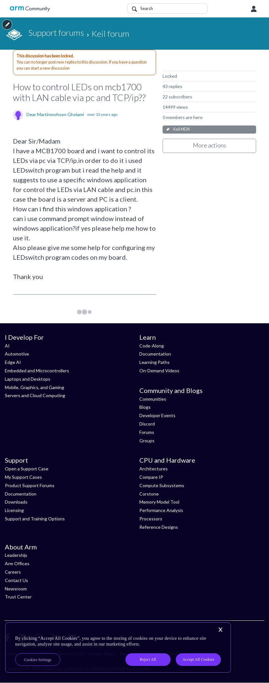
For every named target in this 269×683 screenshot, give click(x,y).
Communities (152, 399)
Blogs (145, 407)
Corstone (149, 494)
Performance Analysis (161, 510)
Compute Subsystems (161, 485)
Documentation (155, 354)
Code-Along (151, 345)
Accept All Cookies (198, 659)
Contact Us (16, 580)
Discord (147, 424)
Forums (146, 432)
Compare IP (151, 477)
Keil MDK (181, 129)
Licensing (14, 510)
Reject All (148, 659)
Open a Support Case (26, 468)
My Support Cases (23, 477)
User (254, 9)
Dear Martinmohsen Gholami (55, 114)
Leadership (16, 555)
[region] (118, 647)
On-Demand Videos (159, 370)
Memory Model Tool (159, 502)
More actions (209, 145)
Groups (146, 440)
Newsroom (16, 588)
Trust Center (18, 596)
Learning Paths (154, 362)
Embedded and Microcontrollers (37, 370)
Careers (13, 572)
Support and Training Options (35, 518)
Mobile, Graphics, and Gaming (34, 387)
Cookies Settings (38, 660)
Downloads (16, 502)
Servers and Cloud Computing (35, 395)
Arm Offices (17, 563)
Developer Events (157, 415)
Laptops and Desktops (27, 379)
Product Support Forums (30, 485)
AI (7, 345)
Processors (150, 518)
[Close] (220, 630)
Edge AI (13, 362)
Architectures (153, 468)
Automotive (17, 354)
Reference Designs (158, 527)
